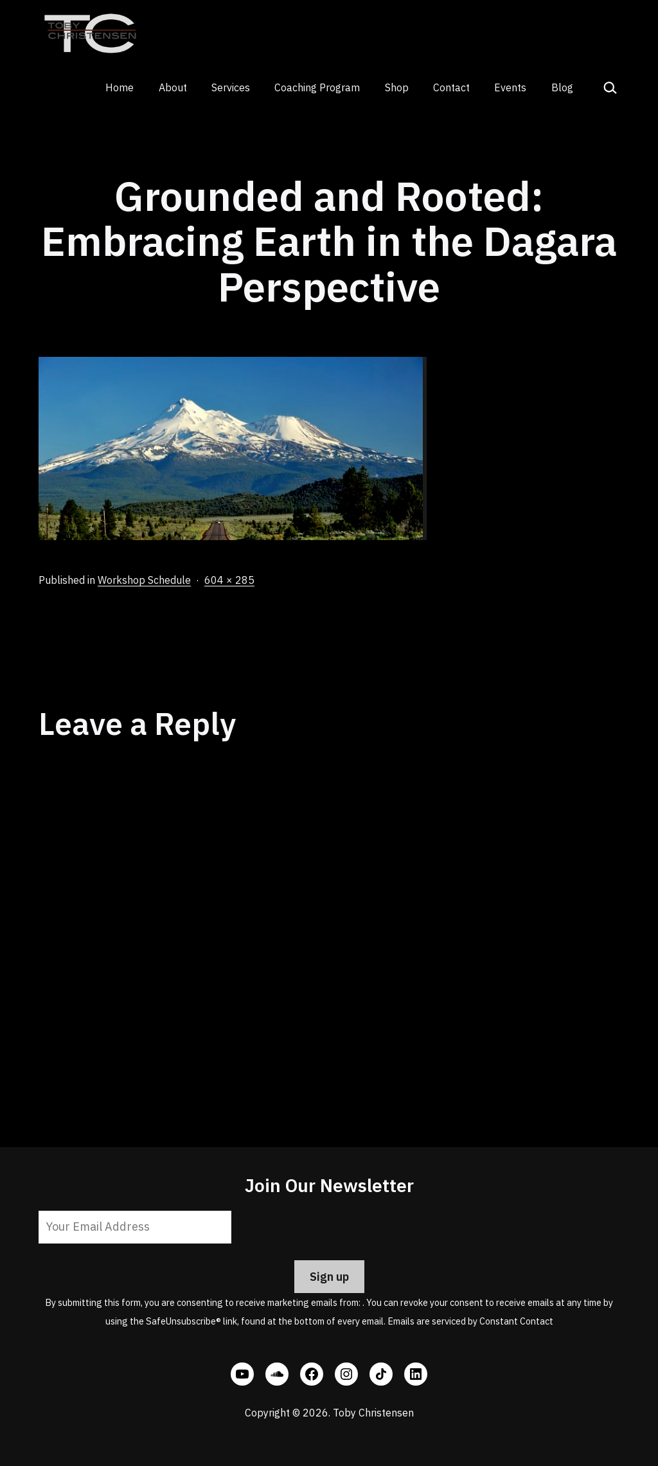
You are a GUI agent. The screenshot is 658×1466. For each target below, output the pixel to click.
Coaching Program (317, 87)
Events (510, 87)
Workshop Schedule (144, 580)
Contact (451, 87)
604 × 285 (229, 580)
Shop (397, 87)
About (173, 87)
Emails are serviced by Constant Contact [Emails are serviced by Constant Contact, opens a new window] (470, 1321)
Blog (562, 87)
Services (230, 87)
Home (119, 87)
